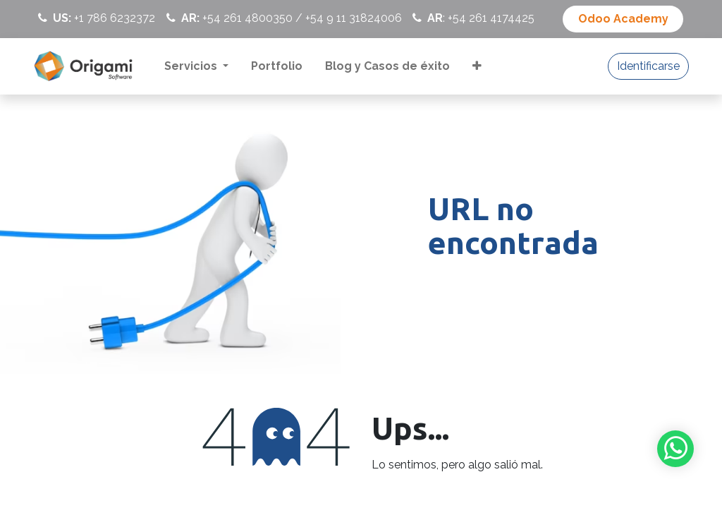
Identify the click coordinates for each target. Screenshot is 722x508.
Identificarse (648, 66)
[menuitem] (196, 66)
